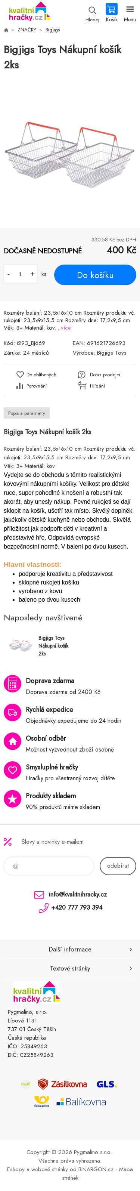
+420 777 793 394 (76, 907)
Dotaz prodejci (105, 374)
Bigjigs (53, 29)
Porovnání (37, 385)
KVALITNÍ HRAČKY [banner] (29, 13)
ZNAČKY (27, 29)
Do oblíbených (41, 374)
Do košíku (95, 275)
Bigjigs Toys (112, 353)
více (66, 328)
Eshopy (16, 1169)
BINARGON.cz (95, 1169)
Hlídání (97, 385)
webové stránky (49, 1169)
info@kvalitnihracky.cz (78, 894)
